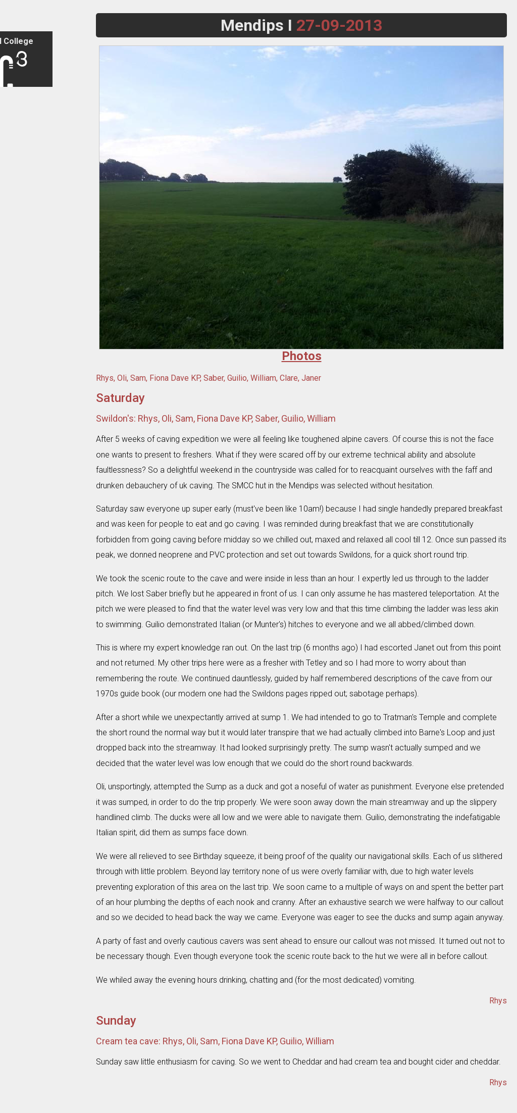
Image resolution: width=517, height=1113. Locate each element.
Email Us (22, 1086)
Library (20, 315)
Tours (18, 218)
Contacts (23, 174)
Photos (20, 253)
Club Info (23, 138)
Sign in (20, 99)
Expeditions (27, 235)
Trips (18, 200)
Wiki (16, 332)
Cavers (20, 297)
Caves (19, 279)
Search (21, 1069)
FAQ (16, 156)
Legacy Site (27, 1104)
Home (19, 121)
